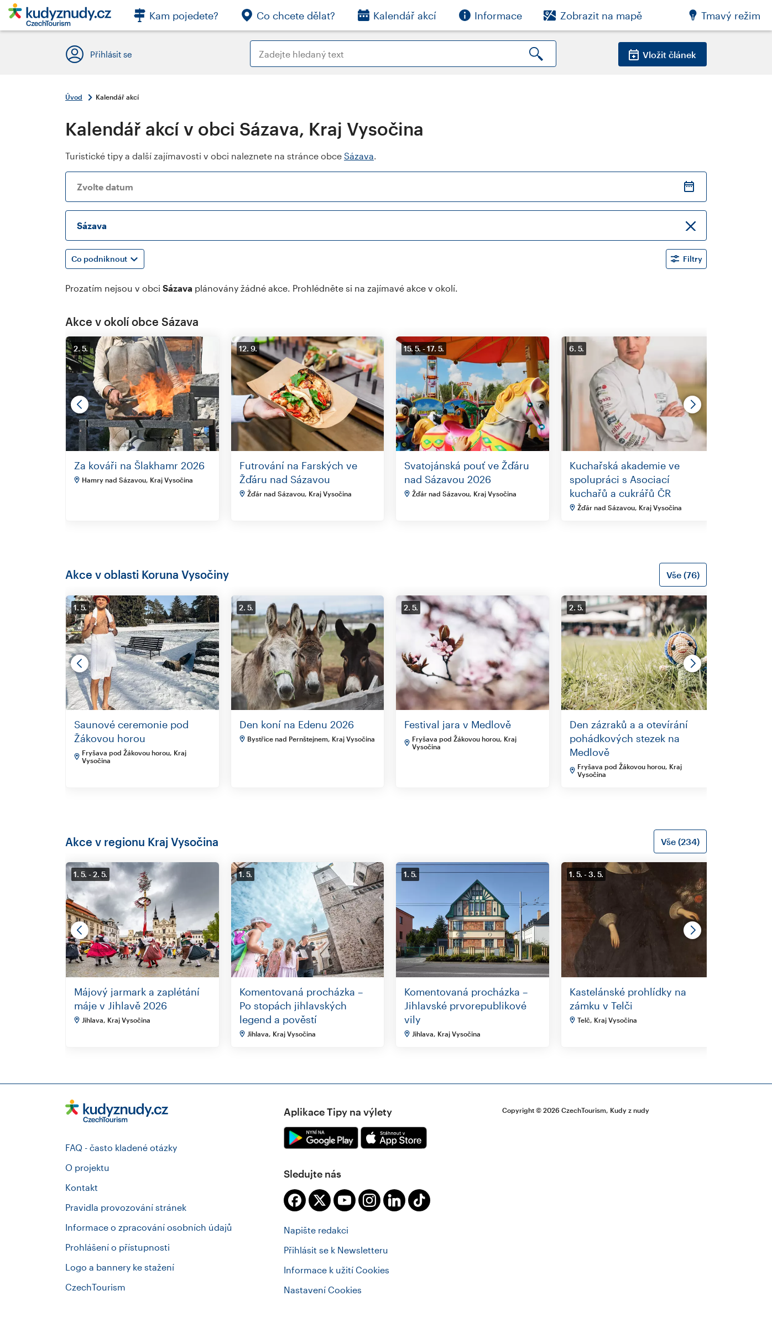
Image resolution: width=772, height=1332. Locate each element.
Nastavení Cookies (323, 1289)
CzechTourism (95, 1287)
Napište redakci (316, 1230)
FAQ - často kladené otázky (121, 1147)
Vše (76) (683, 574)
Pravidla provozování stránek (125, 1207)
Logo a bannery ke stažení (119, 1267)
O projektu (87, 1167)
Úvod (73, 97)
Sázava (359, 156)
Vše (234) (680, 841)
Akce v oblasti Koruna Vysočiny (147, 574)
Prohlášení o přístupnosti (117, 1247)
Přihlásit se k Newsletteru (336, 1250)
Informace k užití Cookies (336, 1269)
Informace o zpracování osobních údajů (148, 1227)
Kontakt (81, 1187)
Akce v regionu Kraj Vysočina (141, 842)
